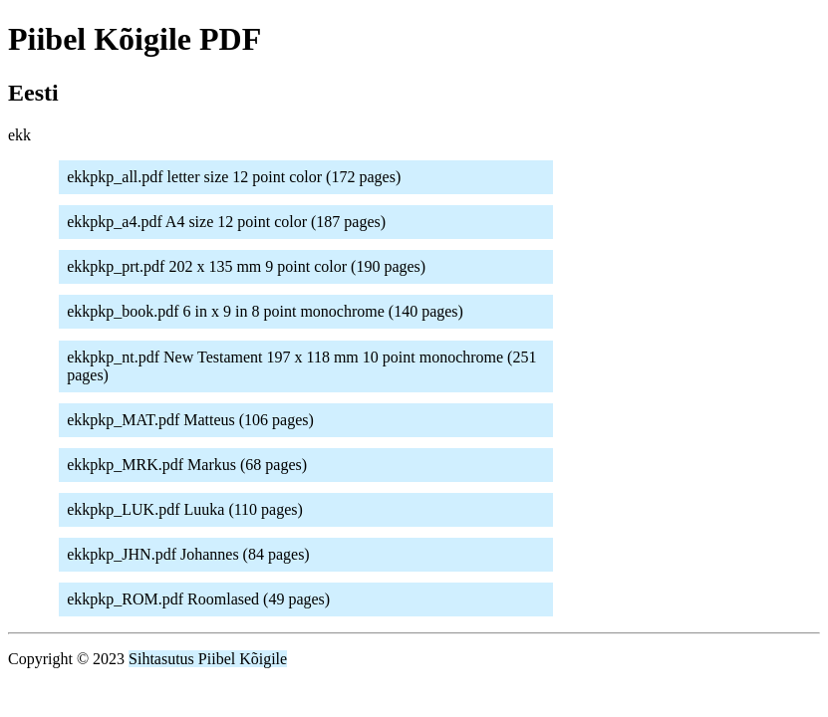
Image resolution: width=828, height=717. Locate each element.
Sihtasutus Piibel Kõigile (208, 658)
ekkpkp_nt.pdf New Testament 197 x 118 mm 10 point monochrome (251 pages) (301, 366)
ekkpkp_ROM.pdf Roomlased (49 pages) (198, 599)
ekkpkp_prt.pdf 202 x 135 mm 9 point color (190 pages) (246, 266)
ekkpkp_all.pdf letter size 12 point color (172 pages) (234, 176)
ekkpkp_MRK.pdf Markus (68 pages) (187, 464)
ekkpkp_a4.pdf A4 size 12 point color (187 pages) (226, 221)
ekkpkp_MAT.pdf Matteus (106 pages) (190, 419)
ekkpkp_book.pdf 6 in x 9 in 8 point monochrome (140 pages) (265, 311)
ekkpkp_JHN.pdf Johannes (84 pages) (188, 554)
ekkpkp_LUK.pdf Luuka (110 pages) (185, 509)
